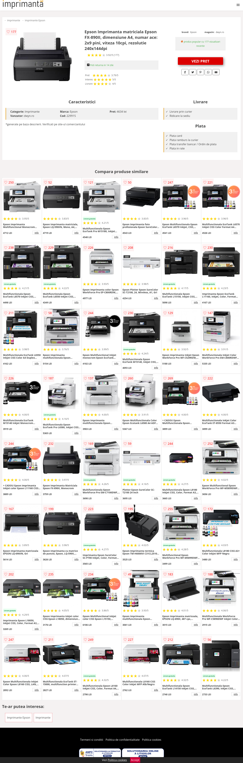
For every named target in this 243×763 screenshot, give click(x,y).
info (37, 232)
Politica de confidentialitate (123, 740)
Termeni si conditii (91, 740)
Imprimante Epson (35, 20)
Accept (135, 760)
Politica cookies (151, 740)
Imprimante (13, 20)
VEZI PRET (200, 60)
